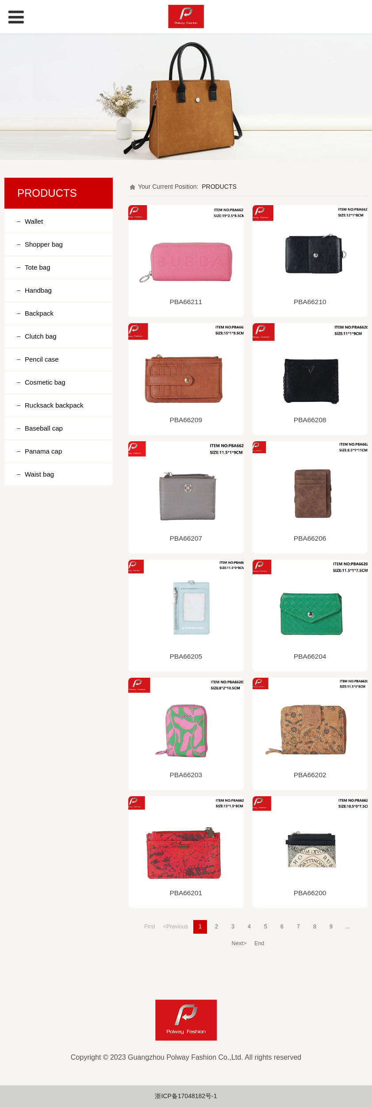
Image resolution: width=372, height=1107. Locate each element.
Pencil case (42, 359)
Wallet (34, 221)
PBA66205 (185, 656)
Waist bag (39, 474)
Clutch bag (41, 336)
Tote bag (37, 267)
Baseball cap (44, 428)
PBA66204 (310, 656)
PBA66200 (310, 893)
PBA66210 (310, 301)
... (347, 927)
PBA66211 (185, 301)
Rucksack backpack (54, 405)
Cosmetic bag (45, 382)
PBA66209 (185, 420)
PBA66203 (185, 775)
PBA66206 (310, 538)
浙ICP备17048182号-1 (186, 1095)
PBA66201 (185, 893)
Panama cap (43, 451)
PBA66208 (310, 420)
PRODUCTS (219, 186)
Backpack (39, 313)
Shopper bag (44, 244)
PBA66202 (310, 775)
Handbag (38, 290)
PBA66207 (185, 538)
